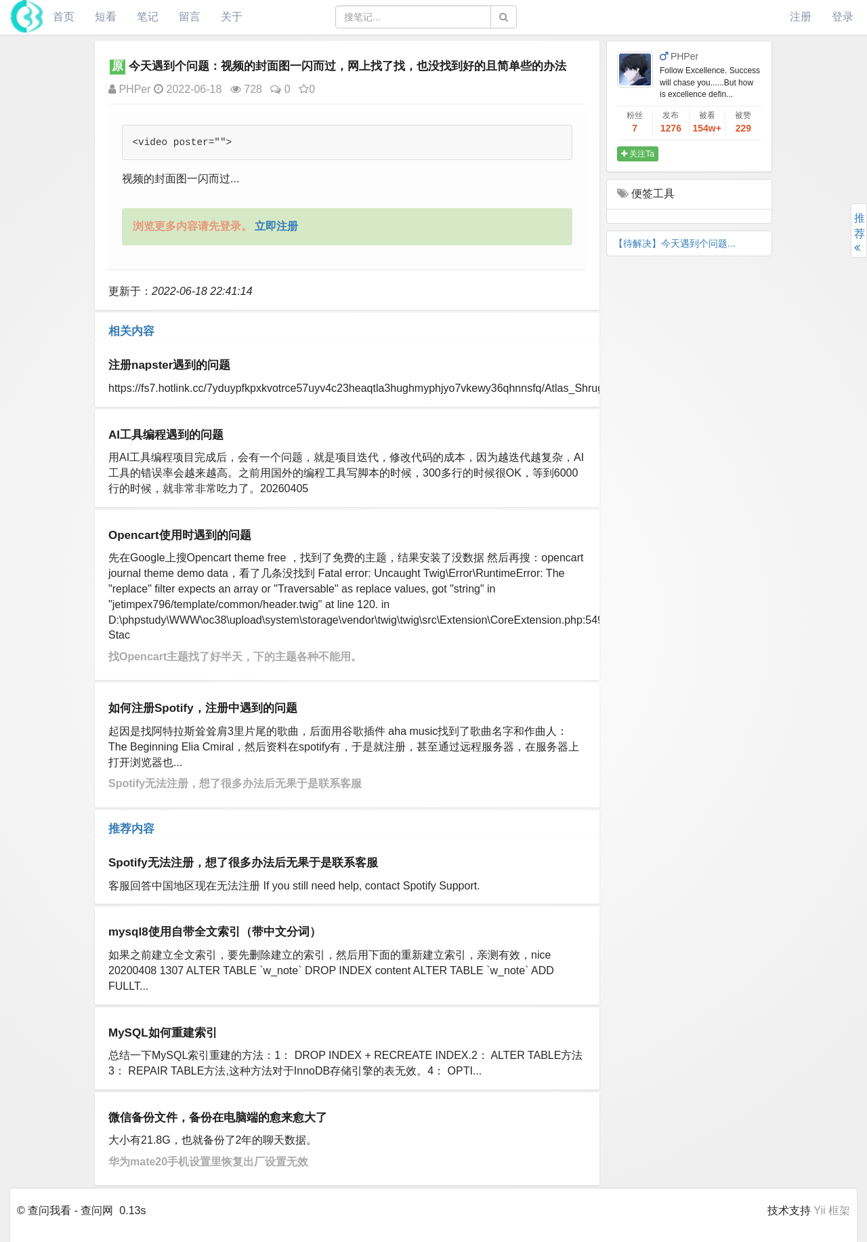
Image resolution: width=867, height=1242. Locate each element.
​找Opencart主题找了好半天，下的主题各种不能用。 (235, 656)
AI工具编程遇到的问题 (166, 434)
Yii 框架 (831, 1210)
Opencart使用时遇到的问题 (179, 535)
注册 (800, 16)
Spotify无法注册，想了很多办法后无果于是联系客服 (235, 783)
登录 (842, 16)
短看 (106, 16)
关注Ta (637, 154)
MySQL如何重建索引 (162, 1032)
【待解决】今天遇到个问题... (675, 243)
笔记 (147, 16)
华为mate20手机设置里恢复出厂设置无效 (208, 1161)
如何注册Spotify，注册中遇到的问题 (202, 708)
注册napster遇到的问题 (169, 365)
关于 (231, 16)
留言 (189, 16)
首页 (64, 16)
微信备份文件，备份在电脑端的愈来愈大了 (217, 1117)
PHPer (129, 89)
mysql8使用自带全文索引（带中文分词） (214, 931)
